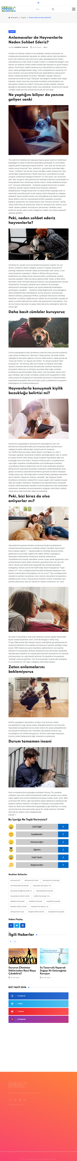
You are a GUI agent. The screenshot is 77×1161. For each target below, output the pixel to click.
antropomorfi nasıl (17, 912)
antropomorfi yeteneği (51, 880)
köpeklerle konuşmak (56, 912)
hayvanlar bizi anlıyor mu (42, 886)
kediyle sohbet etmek (36, 912)
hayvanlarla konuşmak (44, 891)
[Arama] (53, 9)
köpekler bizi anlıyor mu (39, 906)
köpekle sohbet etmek (18, 906)
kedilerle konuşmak (17, 901)
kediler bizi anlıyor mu (42, 896)
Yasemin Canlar (21, 47)
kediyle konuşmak (35, 901)
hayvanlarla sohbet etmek (19, 896)
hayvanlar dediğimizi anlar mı (21, 891)
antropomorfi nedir (31, 880)
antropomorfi (15, 880)
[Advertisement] (38, 1044)
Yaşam (23, 17)
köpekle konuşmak (53, 901)
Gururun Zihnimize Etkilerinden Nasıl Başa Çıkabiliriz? (22, 971)
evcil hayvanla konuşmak (19, 886)
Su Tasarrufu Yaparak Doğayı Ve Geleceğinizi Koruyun (53, 971)
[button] (10, 941)
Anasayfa (13, 17)
